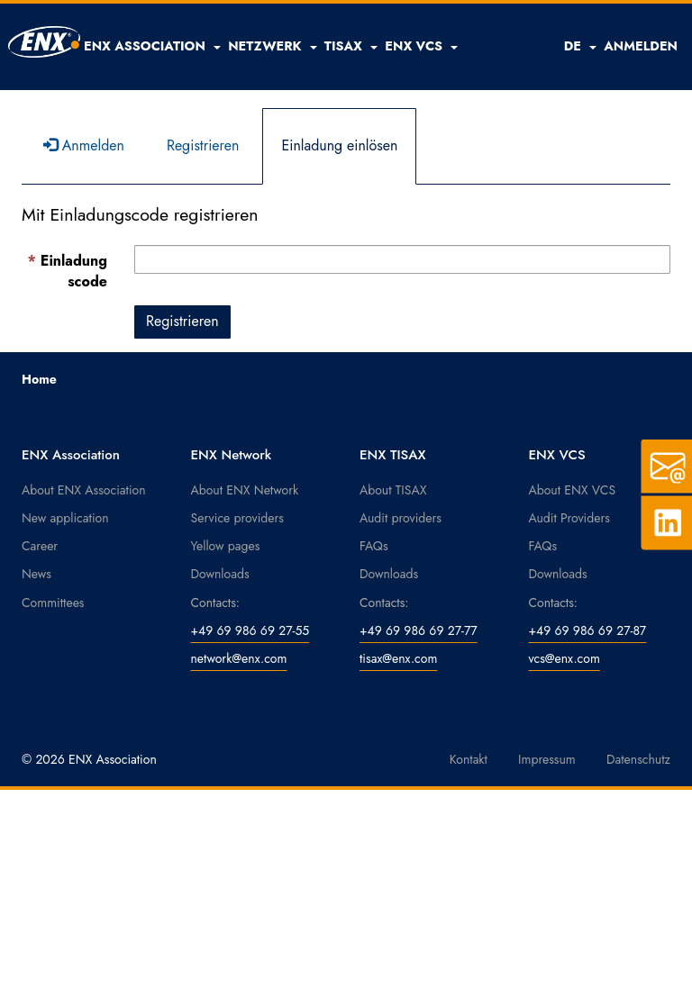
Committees (53, 603)
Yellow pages (225, 546)
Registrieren (203, 145)
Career (40, 546)
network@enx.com (239, 658)
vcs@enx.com (564, 658)
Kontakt (468, 759)
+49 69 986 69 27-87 (588, 630)
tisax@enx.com (398, 658)
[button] (152, 46)
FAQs (374, 546)
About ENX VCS (572, 490)
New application (65, 518)
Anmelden (83, 145)
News (36, 574)
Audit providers (401, 518)
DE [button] (580, 46)
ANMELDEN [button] (641, 46)
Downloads (220, 574)
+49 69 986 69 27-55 (250, 630)
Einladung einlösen (339, 145)
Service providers (237, 518)
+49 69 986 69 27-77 (419, 630)
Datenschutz (638, 759)
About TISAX (393, 490)
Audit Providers (569, 518)
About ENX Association (84, 490)
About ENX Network (245, 490)
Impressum (547, 759)
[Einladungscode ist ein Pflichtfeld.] (402, 259)
